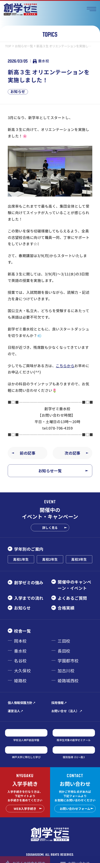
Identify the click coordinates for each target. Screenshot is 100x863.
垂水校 (41, 60)
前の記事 (23, 453)
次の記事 (76, 453)
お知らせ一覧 (63, 470)
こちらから (65, 365)
